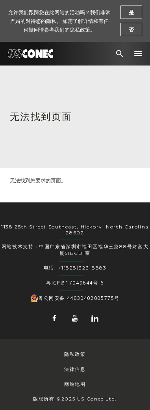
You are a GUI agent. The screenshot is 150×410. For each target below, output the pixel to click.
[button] (138, 54)
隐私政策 (74, 354)
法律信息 (74, 369)
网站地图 (74, 384)
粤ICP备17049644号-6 (75, 282)
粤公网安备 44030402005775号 (75, 298)
